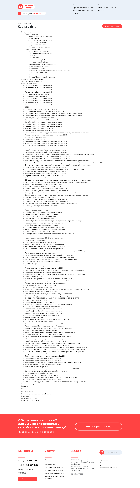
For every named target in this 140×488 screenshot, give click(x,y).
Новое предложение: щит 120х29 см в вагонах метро (44, 238)
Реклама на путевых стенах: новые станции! (41, 330)
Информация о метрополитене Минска (36, 394)
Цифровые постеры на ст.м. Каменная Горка (41, 354)
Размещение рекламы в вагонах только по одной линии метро (49, 255)
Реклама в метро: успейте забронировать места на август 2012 (48, 191)
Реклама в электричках (33, 276)
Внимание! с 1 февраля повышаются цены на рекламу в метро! (48, 304)
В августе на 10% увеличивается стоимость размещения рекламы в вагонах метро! (56, 182)
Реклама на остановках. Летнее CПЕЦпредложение (44, 244)
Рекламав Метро (25, 6)
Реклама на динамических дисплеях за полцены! (43, 184)
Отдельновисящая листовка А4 (40, 36)
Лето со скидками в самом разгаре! (38, 287)
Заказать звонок (27, 479)
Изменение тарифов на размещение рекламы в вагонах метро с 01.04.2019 (53, 362)
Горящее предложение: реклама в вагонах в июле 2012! (46, 135)
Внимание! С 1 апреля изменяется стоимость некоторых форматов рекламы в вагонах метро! (60, 154)
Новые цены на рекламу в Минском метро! (41, 292)
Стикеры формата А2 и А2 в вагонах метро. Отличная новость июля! (50, 193)
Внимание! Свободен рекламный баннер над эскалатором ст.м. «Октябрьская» (54, 352)
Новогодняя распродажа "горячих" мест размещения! (45, 167)
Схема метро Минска (29, 398)
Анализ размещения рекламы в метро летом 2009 (44, 268)
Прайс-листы (78, 5)
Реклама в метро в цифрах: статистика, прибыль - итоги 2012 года (49, 156)
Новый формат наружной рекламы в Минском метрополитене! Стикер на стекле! (55, 382)
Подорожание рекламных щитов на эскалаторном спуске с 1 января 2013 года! (54, 169)
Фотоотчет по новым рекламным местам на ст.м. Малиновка (47, 324)
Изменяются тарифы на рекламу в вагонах (41, 236)
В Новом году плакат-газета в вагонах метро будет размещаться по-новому (53, 343)
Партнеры (25, 396)
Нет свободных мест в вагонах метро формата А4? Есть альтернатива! (51, 259)
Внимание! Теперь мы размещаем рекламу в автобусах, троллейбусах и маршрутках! (56, 274)
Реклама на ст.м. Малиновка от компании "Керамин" (44, 326)
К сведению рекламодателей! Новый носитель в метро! (46, 152)
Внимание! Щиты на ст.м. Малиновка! (39, 322)
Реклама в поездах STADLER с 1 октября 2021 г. (42, 375)
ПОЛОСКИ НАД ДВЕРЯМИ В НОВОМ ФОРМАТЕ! (43, 380)
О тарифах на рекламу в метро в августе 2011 (41, 225)
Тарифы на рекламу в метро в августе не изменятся (44, 111)
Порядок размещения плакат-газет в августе (42, 109)
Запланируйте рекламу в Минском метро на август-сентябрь (48, 246)
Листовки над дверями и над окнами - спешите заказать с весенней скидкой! (54, 270)
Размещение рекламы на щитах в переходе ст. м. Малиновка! (48, 337)
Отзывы (75, 13)
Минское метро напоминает (35, 208)
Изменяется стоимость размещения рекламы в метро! (45, 173)
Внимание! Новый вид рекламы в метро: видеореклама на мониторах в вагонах (55, 349)
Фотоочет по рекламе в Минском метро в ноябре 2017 (45, 356)
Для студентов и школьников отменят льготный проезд (46, 199)
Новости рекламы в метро (108, 5)
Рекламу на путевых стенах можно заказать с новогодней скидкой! (50, 332)
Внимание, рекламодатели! (35, 137)
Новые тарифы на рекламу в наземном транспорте (44, 223)
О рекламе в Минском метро (83, 8)
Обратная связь (27, 392)
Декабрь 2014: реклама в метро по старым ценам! (43, 334)
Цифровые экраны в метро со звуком (42, 64)
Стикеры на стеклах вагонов (39, 47)
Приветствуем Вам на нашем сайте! (38, 85)
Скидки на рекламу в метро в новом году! (41, 302)
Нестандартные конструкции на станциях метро (43, 186)
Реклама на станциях (33, 49)
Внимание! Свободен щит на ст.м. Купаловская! (42, 307)
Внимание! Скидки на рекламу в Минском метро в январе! (47, 296)
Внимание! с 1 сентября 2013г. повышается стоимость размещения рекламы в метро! (57, 289)
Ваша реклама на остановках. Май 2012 (39, 128)
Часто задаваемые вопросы (83, 10)
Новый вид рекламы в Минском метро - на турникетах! (45, 341)
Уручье (34, 55)
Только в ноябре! (31, 264)
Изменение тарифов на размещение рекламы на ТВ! (44, 148)
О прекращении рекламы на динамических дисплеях (45, 227)
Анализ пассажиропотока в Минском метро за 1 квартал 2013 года (49, 279)
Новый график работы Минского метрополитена (43, 311)
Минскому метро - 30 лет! (34, 317)
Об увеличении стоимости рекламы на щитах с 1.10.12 (45, 176)
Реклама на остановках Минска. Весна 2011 (41, 231)
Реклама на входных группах (39, 75)
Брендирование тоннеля (38, 73)
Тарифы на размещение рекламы (37, 94)
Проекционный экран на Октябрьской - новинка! (43, 309)
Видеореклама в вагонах (37, 45)
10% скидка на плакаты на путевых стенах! (40, 285)
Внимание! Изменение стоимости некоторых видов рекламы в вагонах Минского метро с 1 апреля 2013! (64, 163)
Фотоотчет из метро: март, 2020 (36, 367)
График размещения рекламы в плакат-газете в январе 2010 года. (49, 257)
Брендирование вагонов (38, 43)
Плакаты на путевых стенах (38, 66)
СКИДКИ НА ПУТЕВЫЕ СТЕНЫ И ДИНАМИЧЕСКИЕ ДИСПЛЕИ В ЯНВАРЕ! (52, 298)
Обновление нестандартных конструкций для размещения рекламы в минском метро (58, 180)
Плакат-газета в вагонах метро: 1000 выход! (41, 216)
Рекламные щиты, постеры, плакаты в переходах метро (49, 70)
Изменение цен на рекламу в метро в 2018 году (43, 358)
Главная (20, 23)
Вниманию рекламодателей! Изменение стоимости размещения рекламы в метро (56, 347)
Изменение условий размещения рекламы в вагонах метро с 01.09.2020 (52, 369)
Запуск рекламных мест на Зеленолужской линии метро (46, 371)
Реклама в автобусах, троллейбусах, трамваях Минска (45, 229)
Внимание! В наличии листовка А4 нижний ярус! (43, 272)
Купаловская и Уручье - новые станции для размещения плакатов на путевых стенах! (57, 161)
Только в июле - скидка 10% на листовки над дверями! (45, 283)
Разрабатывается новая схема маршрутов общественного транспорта (51, 204)
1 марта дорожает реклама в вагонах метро (41, 206)
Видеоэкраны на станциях (38, 51)
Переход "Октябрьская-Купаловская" (42, 77)
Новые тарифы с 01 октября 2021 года (39, 373)
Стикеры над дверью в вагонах (40, 40)
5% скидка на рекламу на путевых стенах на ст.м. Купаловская (48, 339)
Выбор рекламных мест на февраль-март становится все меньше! (49, 234)
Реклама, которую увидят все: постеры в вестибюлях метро (47, 345)
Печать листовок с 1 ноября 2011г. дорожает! (41, 120)
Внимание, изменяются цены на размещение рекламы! (46, 141)
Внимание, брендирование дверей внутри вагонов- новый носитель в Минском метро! (58, 165)
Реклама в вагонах (32, 34)
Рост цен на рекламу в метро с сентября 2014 (42, 315)
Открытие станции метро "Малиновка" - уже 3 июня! (44, 313)
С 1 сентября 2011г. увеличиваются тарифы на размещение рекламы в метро (53, 113)
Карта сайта (103, 460)
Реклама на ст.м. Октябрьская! (36, 300)
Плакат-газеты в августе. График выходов (40, 242)
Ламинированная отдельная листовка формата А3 (44, 249)
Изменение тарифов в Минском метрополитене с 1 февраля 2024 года (51, 377)
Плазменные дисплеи (36, 68)
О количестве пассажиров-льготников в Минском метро (46, 201)
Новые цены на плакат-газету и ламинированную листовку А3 (48, 294)
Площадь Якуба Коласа (40, 60)
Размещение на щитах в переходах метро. (41, 253)
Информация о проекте (30, 400)
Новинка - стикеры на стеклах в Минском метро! (43, 364)
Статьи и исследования (107, 8)
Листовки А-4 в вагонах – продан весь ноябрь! (42, 261)
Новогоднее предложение (35, 240)
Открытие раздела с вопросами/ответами (40, 266)
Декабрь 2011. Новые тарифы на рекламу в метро (43, 122)
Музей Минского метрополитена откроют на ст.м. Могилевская (48, 328)
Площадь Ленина (38, 58)
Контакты (101, 10)
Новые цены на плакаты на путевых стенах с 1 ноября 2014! (47, 319)
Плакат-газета (33, 38)
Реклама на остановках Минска (36, 210)
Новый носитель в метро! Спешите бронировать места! (45, 150)
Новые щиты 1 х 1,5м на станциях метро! (39, 118)
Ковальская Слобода (40, 62)
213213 (27, 107)
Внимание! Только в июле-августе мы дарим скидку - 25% (47, 281)
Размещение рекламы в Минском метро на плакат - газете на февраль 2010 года (55, 251)
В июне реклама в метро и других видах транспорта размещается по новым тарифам (57, 133)
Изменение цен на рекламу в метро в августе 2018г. (44, 360)
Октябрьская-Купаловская (42, 53)
